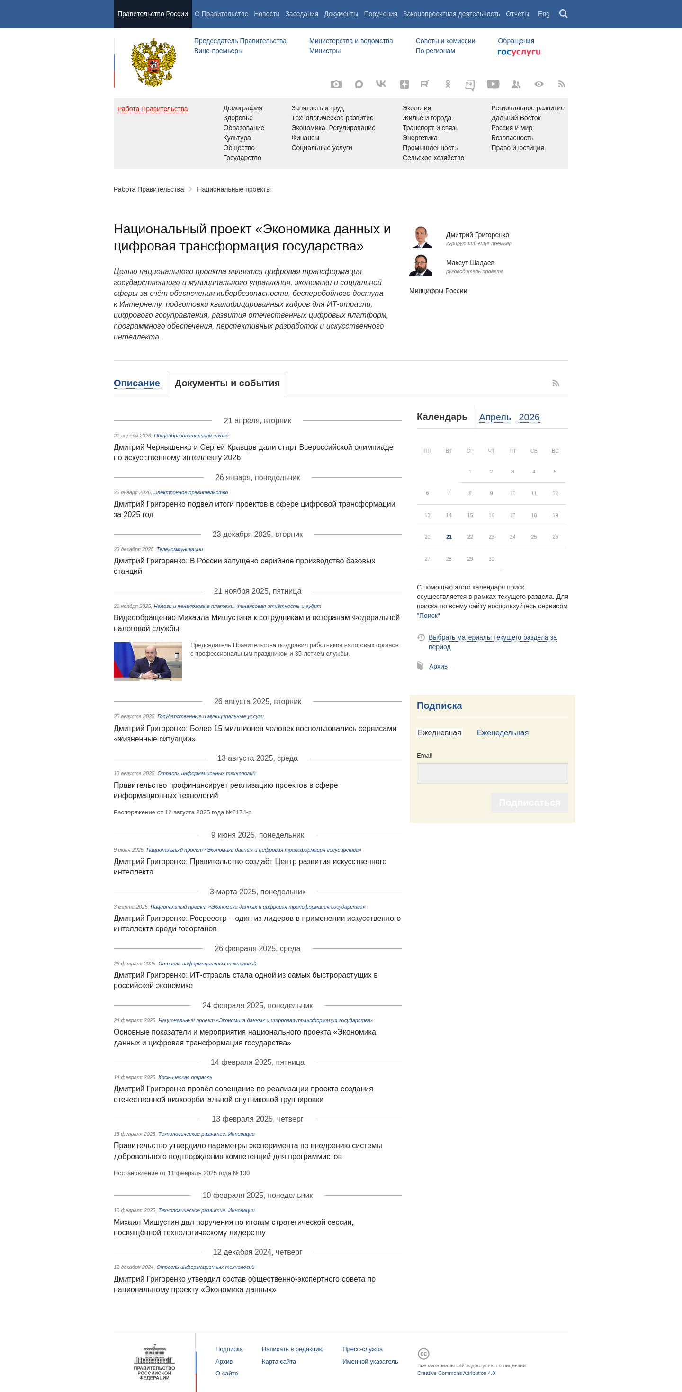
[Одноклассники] (448, 84)
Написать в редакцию (292, 1349)
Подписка (439, 705)
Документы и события (227, 383)
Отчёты (517, 14)
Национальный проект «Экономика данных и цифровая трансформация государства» (253, 850)
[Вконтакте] (381, 84)
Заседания (301, 14)
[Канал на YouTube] (493, 84)
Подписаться (530, 802)
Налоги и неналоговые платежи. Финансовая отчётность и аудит (237, 606)
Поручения (380, 14)
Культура (237, 138)
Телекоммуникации (180, 549)
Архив (438, 666)
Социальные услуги (321, 148)
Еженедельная (503, 733)
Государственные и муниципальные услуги (210, 716)
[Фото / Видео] (336, 84)
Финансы (305, 138)
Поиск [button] (564, 14)
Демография (243, 108)
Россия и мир (511, 128)
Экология (417, 108)
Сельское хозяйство (433, 157)
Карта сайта (279, 1361)
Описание (137, 383)
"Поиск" (428, 615)
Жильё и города (427, 118)
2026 (529, 417)
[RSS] (561, 84)
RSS (556, 383)
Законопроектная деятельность (451, 14)
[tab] (141, 383)
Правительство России (152, 14)
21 (449, 537)
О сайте (226, 1373)
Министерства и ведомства (351, 41)
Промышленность (430, 148)
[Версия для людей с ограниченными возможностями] (539, 84)
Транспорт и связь (431, 128)
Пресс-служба (362, 1349)
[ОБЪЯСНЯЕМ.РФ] (470, 84)
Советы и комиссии (446, 41)
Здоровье (238, 118)
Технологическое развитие (332, 118)
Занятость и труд (317, 108)
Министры (325, 50)
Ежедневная (439, 733)
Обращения (516, 41)
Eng (544, 14)
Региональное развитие (528, 108)
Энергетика (420, 138)
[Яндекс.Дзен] (404, 84)
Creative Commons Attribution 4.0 (456, 1373)
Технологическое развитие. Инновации (206, 1134)
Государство (242, 157)
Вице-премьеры (218, 50)
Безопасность (512, 138)
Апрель (495, 417)
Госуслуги (519, 53)
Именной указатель (370, 1361)
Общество (239, 148)
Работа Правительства (149, 189)
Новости (266, 14)
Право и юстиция (517, 148)
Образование (244, 128)
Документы (341, 14)
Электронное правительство (190, 492)
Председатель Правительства (240, 41)
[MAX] (359, 84)
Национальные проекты (234, 189)
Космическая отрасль (185, 1077)
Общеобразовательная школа (191, 435)
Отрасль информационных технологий (206, 773)
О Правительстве (221, 14)
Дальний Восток (515, 118)
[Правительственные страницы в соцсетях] (516, 84)
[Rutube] (426, 83)
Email (424, 755)
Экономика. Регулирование (333, 128)
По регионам (435, 50)
